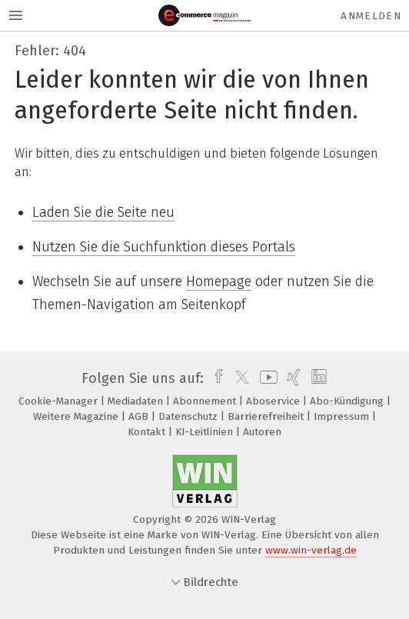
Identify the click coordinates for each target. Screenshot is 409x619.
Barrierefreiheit (267, 416)
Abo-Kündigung (348, 401)
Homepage (218, 281)
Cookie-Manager (59, 401)
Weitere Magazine (77, 416)
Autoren (262, 431)
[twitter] (238, 378)
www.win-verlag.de (311, 550)
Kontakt (148, 431)
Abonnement (206, 401)
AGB (139, 416)
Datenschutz (189, 416)
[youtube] (266, 378)
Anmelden (371, 15)
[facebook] (215, 378)
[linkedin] (317, 378)
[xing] (291, 378)
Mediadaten (137, 401)
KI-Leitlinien (205, 431)
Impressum (343, 416)
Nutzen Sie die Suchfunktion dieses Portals (163, 246)
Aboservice (274, 401)
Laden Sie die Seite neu (103, 212)
